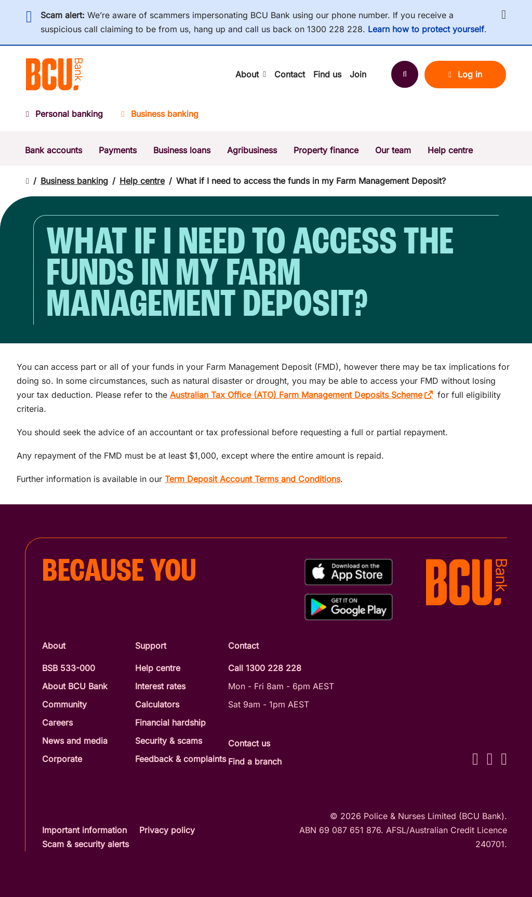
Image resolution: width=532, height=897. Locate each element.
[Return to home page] (27, 181)
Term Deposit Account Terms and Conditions (252, 479)
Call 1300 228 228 (264, 668)
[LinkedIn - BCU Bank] (504, 758)
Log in (465, 74)
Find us (327, 74)
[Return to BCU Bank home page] (54, 74)
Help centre (450, 150)
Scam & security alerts (85, 844)
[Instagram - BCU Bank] (490, 758)
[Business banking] (160, 117)
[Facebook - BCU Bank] (475, 758)
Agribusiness (252, 150)
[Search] (404, 74)
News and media (75, 740)
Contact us (249, 743)
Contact (289, 74)
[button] (503, 14)
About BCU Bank (75, 686)
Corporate (62, 759)
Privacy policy (167, 830)
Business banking (74, 181)
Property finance (326, 150)
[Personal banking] (69, 117)
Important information (84, 830)
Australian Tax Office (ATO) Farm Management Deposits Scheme (296, 395)
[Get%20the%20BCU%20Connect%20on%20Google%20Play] (348, 607)
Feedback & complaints (180, 759)
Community (64, 704)
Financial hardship (170, 722)
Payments (118, 150)
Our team (393, 150)
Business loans (181, 150)
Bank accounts (53, 150)
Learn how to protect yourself (426, 29)
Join (358, 74)
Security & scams (168, 740)
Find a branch (255, 761)
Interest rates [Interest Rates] (160, 686)
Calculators (157, 704)
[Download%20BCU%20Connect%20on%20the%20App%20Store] (348, 572)
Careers (57, 722)
